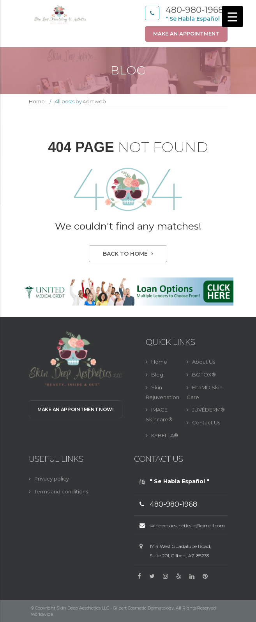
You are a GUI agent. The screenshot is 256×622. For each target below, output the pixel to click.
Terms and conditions (61, 491)
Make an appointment (186, 33)
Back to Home (128, 253)
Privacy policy (51, 478)
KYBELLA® (164, 435)
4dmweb (94, 101)
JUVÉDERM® (208, 409)
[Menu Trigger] (232, 16)
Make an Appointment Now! (75, 409)
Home (37, 101)
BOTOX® (204, 374)
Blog (157, 374)
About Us (203, 362)
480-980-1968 (195, 10)
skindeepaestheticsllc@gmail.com (187, 525)
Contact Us (206, 422)
